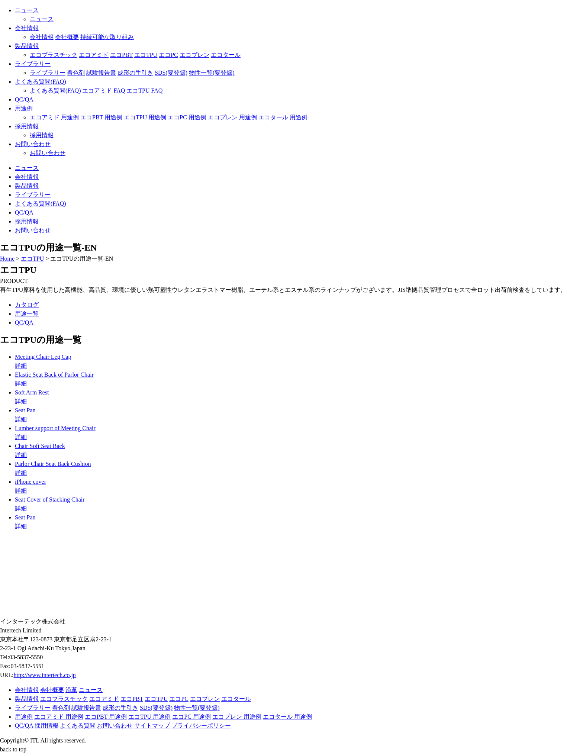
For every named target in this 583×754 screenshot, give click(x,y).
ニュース (27, 10)
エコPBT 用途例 (101, 117)
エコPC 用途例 (187, 117)
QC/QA (24, 99)
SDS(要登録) (171, 73)
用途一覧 (27, 313)
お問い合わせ (33, 144)
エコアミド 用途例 (54, 117)
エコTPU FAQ (144, 90)
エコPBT (121, 55)
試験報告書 (101, 73)
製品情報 (27, 46)
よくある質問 (78, 725)
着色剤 (76, 73)
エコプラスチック (53, 55)
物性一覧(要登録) (212, 73)
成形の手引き (135, 73)
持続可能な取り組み (107, 37)
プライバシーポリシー (201, 725)
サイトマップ (152, 725)
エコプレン (194, 55)
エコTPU (145, 55)
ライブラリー (33, 64)
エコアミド (94, 55)
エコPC (168, 55)
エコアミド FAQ (103, 90)
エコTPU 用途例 (145, 117)
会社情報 (27, 28)
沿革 (71, 690)
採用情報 (27, 126)
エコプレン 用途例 (232, 117)
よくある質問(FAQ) (40, 81)
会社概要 (67, 37)
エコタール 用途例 (282, 117)
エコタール (226, 55)
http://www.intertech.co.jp (44, 675)
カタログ (27, 305)
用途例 (24, 108)
